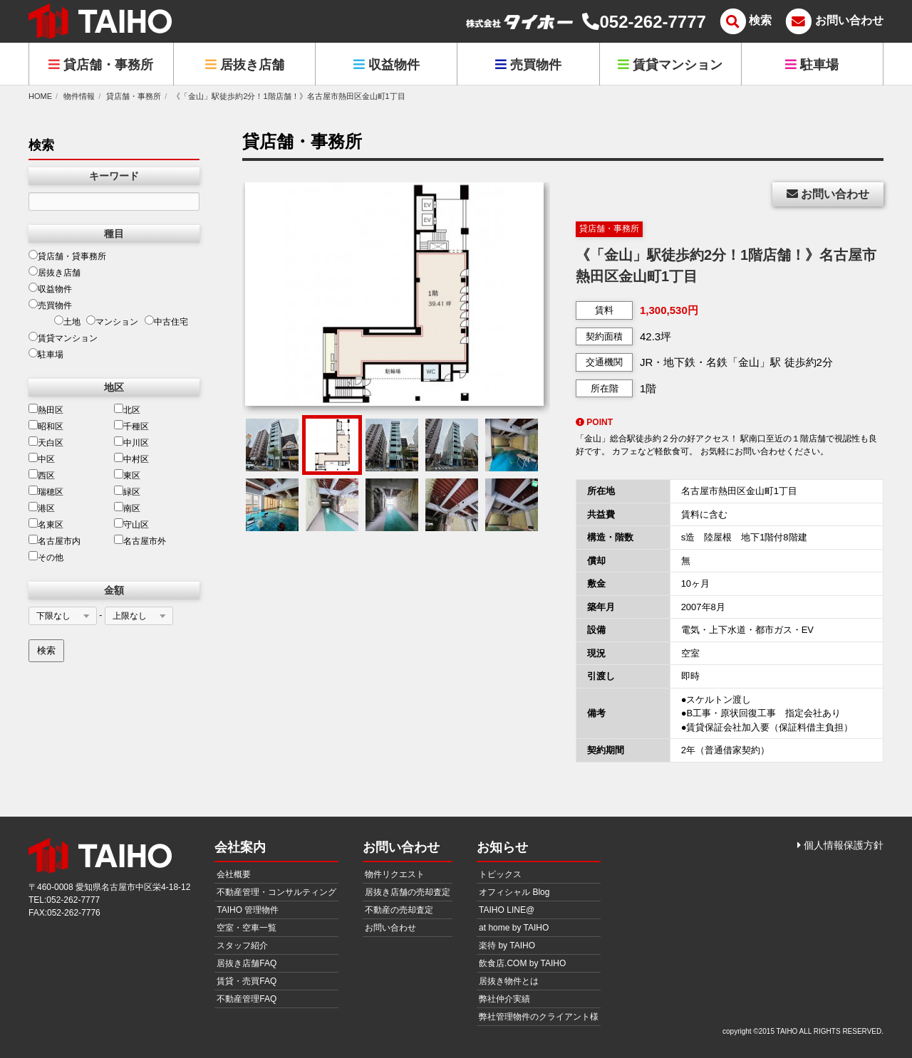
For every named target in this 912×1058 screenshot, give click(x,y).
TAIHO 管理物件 (248, 910)
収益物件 (386, 65)
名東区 (45, 524)
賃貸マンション (670, 65)
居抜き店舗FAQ (246, 963)
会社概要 (234, 874)
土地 (67, 321)
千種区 (131, 425)
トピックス (500, 874)
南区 (127, 507)
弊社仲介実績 (504, 999)
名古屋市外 (140, 540)
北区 (127, 409)
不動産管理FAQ (246, 999)
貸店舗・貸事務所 (67, 255)
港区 (41, 507)
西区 (41, 475)
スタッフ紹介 (242, 945)
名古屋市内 (54, 540)
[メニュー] (744, 22)
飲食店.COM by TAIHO (522, 963)
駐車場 (812, 65)
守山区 (131, 524)
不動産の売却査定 (399, 910)
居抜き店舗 (244, 65)
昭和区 (45, 425)
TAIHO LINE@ (506, 910)
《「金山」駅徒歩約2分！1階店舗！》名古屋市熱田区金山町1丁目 (288, 96)
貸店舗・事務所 (100, 65)
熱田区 (45, 409)
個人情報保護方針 (840, 845)
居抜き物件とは (509, 981)
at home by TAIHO (514, 928)
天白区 (45, 442)
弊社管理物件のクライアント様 (538, 1017)
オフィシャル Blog (514, 892)
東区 (127, 475)
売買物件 (528, 65)
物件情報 (79, 96)
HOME (40, 96)
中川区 (131, 442)
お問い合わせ (828, 194)
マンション (112, 321)
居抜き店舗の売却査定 (407, 892)
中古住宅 (166, 321)
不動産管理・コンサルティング (276, 892)
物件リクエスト (395, 874)
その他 (45, 556)
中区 (41, 458)
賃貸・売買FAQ (246, 981)
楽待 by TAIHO (507, 945)
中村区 (131, 458)
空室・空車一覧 (246, 928)
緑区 (127, 491)
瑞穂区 (45, 491)
